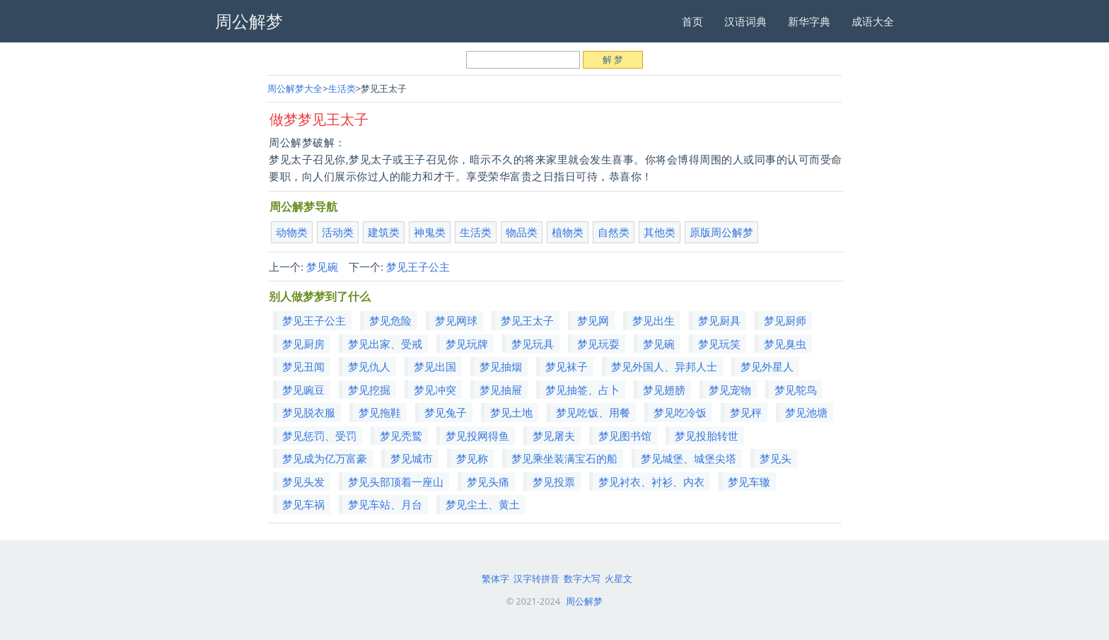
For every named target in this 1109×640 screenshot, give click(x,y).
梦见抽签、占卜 (582, 390)
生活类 (342, 88)
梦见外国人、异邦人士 (664, 366)
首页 (692, 21)
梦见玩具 (532, 344)
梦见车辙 (749, 482)
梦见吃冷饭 (680, 412)
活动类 (338, 232)
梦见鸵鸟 (795, 390)
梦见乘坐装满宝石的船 (564, 458)
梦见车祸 (303, 504)
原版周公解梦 (721, 232)
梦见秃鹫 (401, 436)
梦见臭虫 (785, 344)
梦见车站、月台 (385, 504)
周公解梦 (584, 601)
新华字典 (809, 21)
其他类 (659, 232)
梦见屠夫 (554, 436)
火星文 (618, 578)
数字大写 (582, 578)
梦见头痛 (488, 482)
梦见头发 (303, 482)
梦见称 (472, 458)
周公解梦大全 (295, 88)
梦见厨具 (719, 320)
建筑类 (384, 232)
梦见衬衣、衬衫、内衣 (651, 482)
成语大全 (873, 21)
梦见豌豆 (303, 390)
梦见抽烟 (501, 366)
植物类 (567, 232)
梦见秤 (746, 412)
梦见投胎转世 (706, 436)
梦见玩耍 (598, 344)
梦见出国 (435, 366)
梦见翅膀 (664, 390)
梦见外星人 (767, 366)
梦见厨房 (303, 344)
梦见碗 (322, 267)
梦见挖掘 (369, 390)
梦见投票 (554, 482)
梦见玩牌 (467, 344)
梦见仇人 (369, 366)
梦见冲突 (435, 390)
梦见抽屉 (501, 390)
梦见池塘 (806, 412)
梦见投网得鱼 (477, 436)
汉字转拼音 (536, 578)
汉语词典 (745, 21)
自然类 (613, 232)
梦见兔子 (445, 412)
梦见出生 (653, 320)
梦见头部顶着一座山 (395, 482)
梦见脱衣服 (308, 412)
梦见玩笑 (719, 344)
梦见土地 (511, 412)
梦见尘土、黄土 (483, 504)
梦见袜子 (566, 366)
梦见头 (775, 458)
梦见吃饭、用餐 (593, 412)
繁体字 (495, 578)
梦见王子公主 (418, 267)
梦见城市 (411, 458)
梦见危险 (390, 320)
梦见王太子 (527, 320)
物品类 (522, 232)
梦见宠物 (730, 390)
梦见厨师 (785, 320)
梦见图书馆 (624, 436)
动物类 (292, 232)
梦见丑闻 (303, 366)
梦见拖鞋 (380, 412)
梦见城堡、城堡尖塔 (688, 458)
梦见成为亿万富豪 (324, 458)
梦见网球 (456, 320)
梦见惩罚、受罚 (319, 436)
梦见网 (593, 320)
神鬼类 (430, 232)
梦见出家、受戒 (385, 344)
